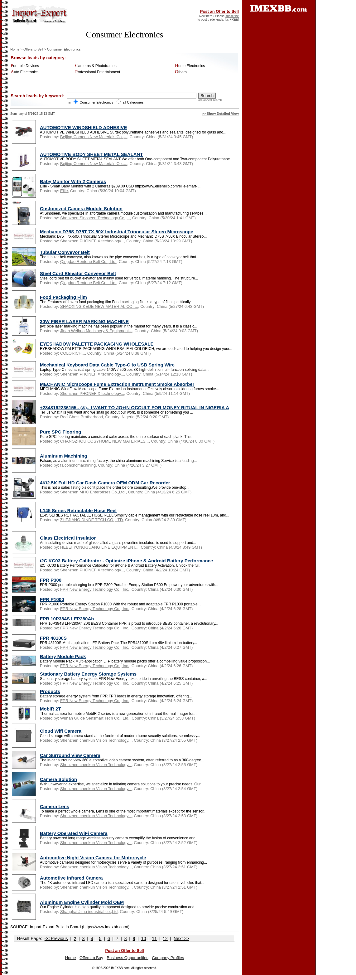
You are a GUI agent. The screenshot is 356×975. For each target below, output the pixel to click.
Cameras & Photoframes (96, 66)
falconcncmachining (78, 465)
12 (165, 938)
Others (181, 72)
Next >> (181, 938)
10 (143, 938)
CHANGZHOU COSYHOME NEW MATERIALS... (104, 441)
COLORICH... (72, 353)
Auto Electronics (25, 72)
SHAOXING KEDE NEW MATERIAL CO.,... (99, 306)
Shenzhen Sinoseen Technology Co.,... (95, 218)
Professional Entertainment (97, 72)
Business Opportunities (127, 957)
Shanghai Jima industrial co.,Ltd (89, 911)
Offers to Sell (33, 49)
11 (154, 938)
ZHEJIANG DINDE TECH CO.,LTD (91, 519)
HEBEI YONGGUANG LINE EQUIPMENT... (99, 547)
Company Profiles (168, 957)
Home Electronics (190, 66)
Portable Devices (25, 66)
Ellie (64, 190)
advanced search (210, 100)
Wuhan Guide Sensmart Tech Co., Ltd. (94, 718)
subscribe (232, 16)
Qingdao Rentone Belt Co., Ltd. (88, 261)
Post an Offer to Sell (219, 11)
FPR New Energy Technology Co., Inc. (94, 589)
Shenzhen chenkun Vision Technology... (96, 740)
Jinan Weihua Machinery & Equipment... (96, 330)
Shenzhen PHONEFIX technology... (92, 241)
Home (14, 49)
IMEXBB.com (120, 968)
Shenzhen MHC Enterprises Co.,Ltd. (93, 492)
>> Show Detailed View (220, 113)
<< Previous (56, 938)
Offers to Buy (91, 957)
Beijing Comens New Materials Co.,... (93, 136)
